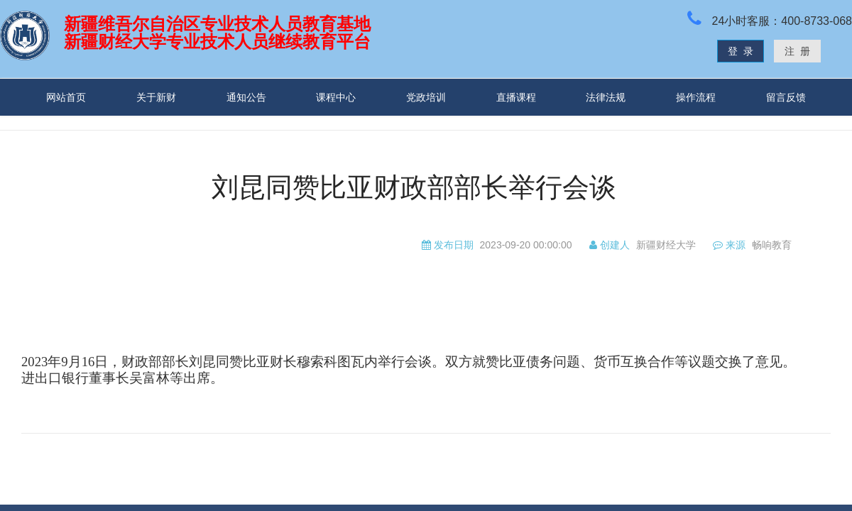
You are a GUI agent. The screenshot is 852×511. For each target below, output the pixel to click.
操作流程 (696, 97)
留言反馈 (786, 97)
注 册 (797, 51)
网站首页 (66, 97)
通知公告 (246, 97)
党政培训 (426, 97)
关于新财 (156, 97)
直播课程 (516, 97)
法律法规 (606, 97)
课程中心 (336, 97)
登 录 (740, 51)
